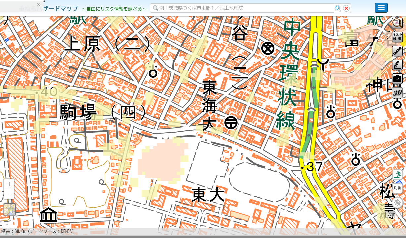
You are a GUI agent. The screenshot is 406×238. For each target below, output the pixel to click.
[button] (9, 201)
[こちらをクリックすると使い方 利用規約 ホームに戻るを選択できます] (381, 8)
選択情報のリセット (70, 130)
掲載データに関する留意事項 (36, 112)
